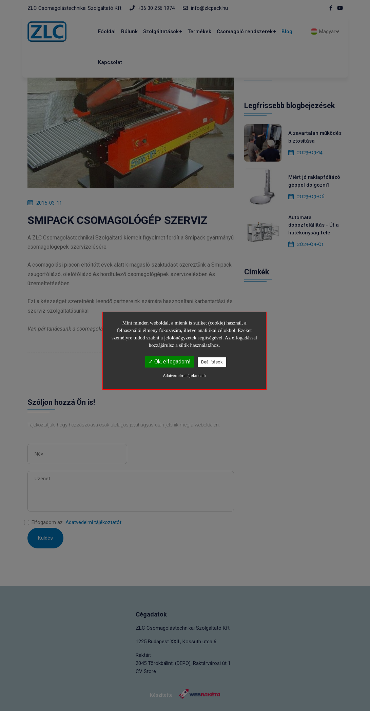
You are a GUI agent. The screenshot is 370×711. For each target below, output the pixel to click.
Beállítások (212, 361)
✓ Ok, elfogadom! (170, 361)
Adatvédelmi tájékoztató (184, 376)
